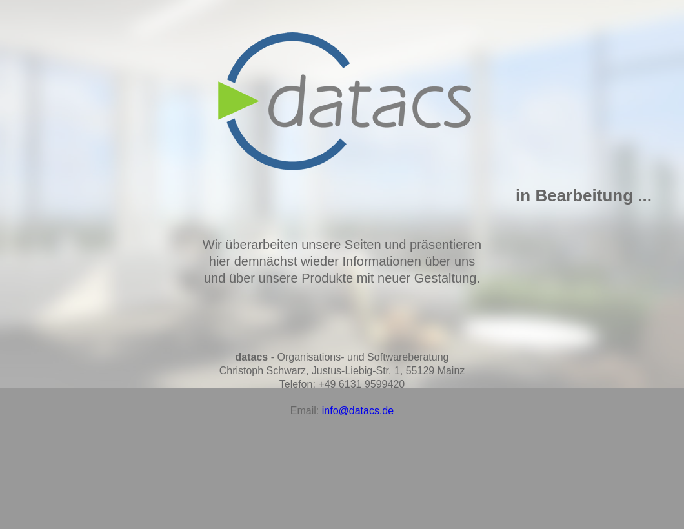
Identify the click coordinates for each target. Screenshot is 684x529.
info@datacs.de (358, 410)
